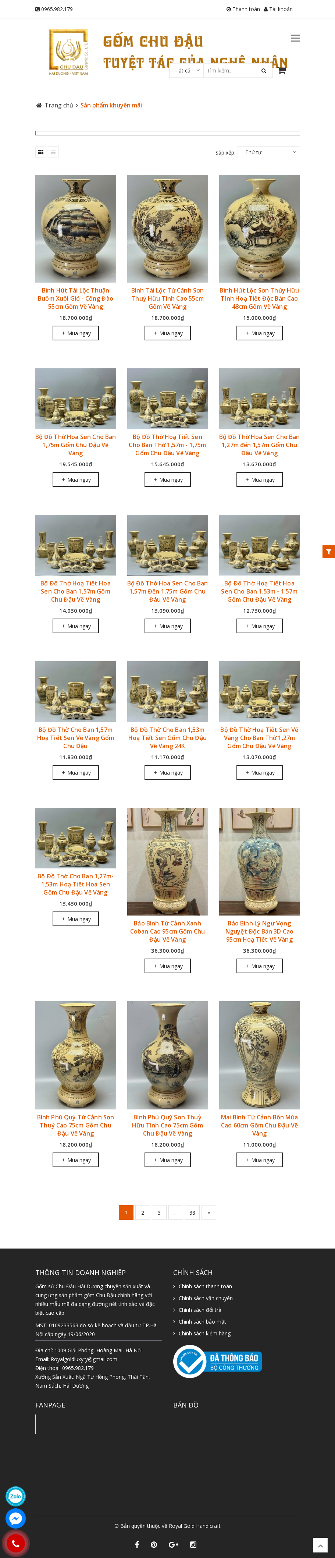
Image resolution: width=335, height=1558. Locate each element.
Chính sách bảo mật (202, 1321)
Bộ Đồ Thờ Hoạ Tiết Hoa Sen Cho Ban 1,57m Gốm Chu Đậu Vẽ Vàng (75, 591)
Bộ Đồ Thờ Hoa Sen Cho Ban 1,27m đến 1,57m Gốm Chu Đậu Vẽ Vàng (259, 445)
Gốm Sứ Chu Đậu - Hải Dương (85, 1424)
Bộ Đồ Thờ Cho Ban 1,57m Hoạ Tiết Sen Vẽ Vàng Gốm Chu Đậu (75, 738)
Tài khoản (278, 9)
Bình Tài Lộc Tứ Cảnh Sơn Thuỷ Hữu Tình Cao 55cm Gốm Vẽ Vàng (167, 298)
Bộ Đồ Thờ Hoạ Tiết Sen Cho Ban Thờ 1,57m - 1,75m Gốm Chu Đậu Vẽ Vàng (167, 445)
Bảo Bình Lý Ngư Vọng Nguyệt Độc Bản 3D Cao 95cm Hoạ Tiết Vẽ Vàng (259, 931)
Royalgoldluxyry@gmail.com (84, 1359)
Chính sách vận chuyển (206, 1298)
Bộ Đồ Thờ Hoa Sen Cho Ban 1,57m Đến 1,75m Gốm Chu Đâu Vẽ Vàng (167, 591)
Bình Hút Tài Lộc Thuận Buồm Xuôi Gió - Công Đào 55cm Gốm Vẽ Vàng (75, 298)
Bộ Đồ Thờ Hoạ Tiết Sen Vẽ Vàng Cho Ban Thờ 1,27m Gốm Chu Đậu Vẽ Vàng (259, 738)
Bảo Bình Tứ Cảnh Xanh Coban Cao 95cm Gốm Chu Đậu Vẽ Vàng (167, 931)
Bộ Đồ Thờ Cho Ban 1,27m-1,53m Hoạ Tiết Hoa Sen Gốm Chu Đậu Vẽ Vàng (76, 884)
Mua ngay (76, 333)
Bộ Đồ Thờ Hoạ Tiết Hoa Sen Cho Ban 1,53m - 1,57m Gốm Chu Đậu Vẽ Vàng (259, 591)
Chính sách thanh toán (205, 1286)
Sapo (184, 1533)
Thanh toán (243, 9)
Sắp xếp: (225, 152)
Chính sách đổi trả (200, 1309)
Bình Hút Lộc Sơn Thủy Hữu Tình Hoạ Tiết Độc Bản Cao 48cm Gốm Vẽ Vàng (259, 298)
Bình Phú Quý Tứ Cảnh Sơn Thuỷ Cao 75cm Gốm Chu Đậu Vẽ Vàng (75, 1125)
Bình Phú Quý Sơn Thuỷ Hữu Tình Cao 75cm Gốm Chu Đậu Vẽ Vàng (167, 1125)
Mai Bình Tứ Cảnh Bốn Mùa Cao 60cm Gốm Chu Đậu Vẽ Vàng (259, 1125)
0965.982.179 (57, 9)
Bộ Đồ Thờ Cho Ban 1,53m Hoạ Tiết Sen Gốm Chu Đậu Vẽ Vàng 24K (167, 738)
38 (192, 1212)
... (176, 1212)
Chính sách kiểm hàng (205, 1333)
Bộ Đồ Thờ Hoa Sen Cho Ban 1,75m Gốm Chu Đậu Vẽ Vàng (75, 445)
